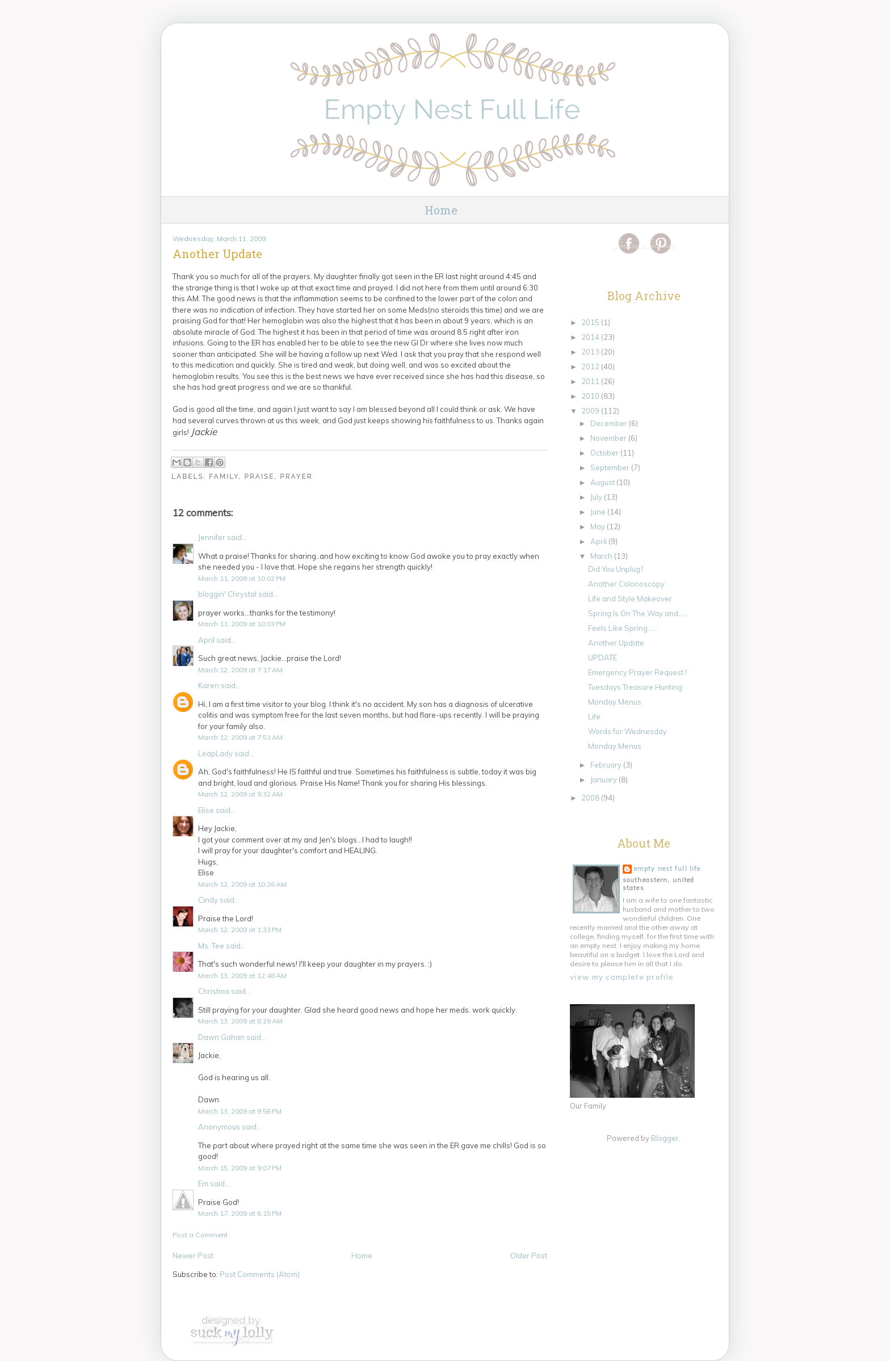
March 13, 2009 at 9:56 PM (240, 1111)
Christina (213, 991)
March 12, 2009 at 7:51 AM (240, 737)
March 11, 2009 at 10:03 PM (242, 624)
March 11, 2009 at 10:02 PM (242, 578)
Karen (208, 685)
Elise (206, 810)
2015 (591, 322)
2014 (591, 337)
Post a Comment (200, 1235)
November (609, 438)
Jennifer (211, 537)
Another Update (616, 642)
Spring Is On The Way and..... (637, 613)
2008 (591, 797)
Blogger (665, 1138)
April (206, 639)
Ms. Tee (211, 945)
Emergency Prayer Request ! (637, 672)
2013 (591, 351)
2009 (591, 410)
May (598, 526)
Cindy (208, 899)
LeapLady (215, 753)
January (604, 779)
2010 (591, 396)
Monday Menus (614, 701)
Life (594, 716)
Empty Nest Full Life (667, 869)
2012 (591, 366)
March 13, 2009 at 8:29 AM (240, 1021)
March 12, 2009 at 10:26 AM (242, 884)
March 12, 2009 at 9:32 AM (240, 794)
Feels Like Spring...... (623, 628)
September (610, 467)
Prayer (296, 477)
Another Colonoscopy (626, 583)
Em (203, 1183)
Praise (259, 477)
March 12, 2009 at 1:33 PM (240, 929)
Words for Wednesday (627, 731)
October (605, 452)
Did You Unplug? (615, 569)
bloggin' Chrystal (227, 594)
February (606, 764)
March (602, 556)
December (609, 423)
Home (441, 210)
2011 (591, 381)
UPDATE (602, 657)
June (598, 511)
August (603, 482)
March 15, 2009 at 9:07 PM (240, 1168)
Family (224, 477)
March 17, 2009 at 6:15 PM (240, 1213)
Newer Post (193, 1255)
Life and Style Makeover (630, 598)
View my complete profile (622, 976)
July (597, 497)
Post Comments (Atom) (260, 1274)
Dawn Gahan (221, 1037)
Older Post (528, 1255)
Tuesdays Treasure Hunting (635, 687)
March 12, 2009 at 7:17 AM (240, 669)
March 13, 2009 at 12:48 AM (242, 975)
